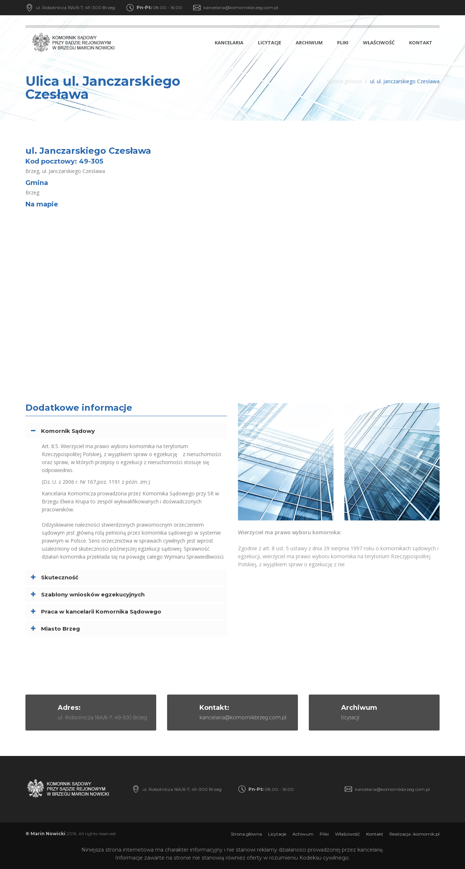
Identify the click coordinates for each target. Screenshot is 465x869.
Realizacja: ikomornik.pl (414, 834)
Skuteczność (59, 577)
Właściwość (379, 42)
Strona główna (344, 81)
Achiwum (303, 834)
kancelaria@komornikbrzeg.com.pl (240, 7)
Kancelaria (229, 42)
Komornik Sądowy (68, 430)
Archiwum (309, 42)
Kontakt (420, 42)
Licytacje (269, 42)
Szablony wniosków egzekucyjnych (93, 594)
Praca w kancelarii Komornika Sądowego (101, 611)
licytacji (350, 717)
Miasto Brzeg (60, 628)
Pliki (342, 42)
